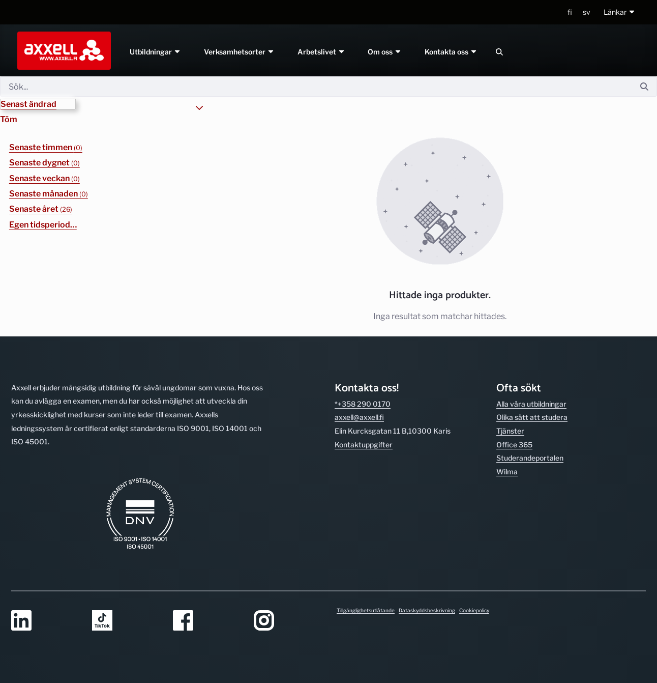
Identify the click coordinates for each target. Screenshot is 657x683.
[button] (620, 12)
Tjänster (510, 430)
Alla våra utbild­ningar (531, 404)
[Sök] (316, 86)
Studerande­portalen (529, 457)
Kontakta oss (451, 51)
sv (586, 12)
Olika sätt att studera (532, 417)
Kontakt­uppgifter (364, 444)
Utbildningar (155, 51)
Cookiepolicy (474, 610)
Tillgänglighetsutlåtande (366, 610)
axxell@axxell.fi (359, 417)
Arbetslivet (321, 51)
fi (570, 12)
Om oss (385, 51)
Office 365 (514, 444)
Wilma (507, 471)
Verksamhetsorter (239, 51)
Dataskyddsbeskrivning (427, 610)
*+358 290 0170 (363, 404)
